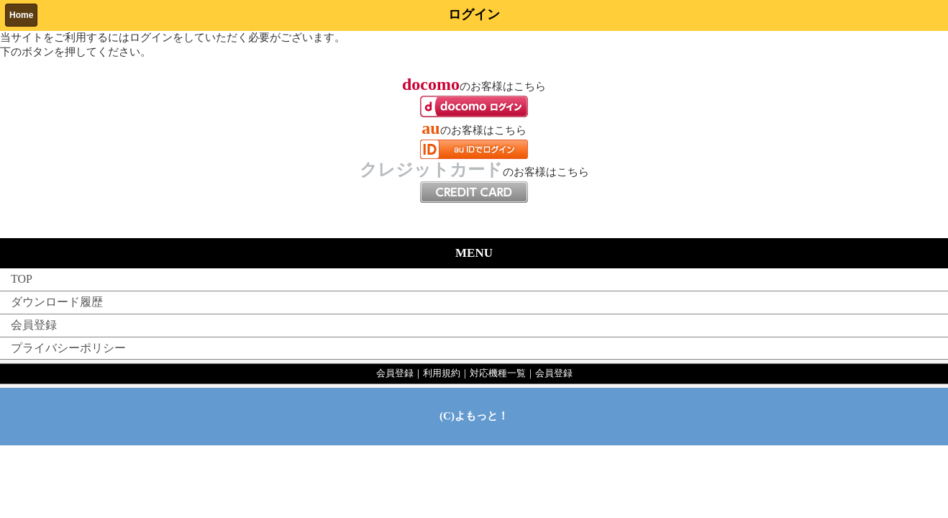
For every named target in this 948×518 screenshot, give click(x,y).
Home (21, 15)
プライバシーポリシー (68, 348)
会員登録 (34, 325)
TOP (21, 279)
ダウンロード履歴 (57, 302)
